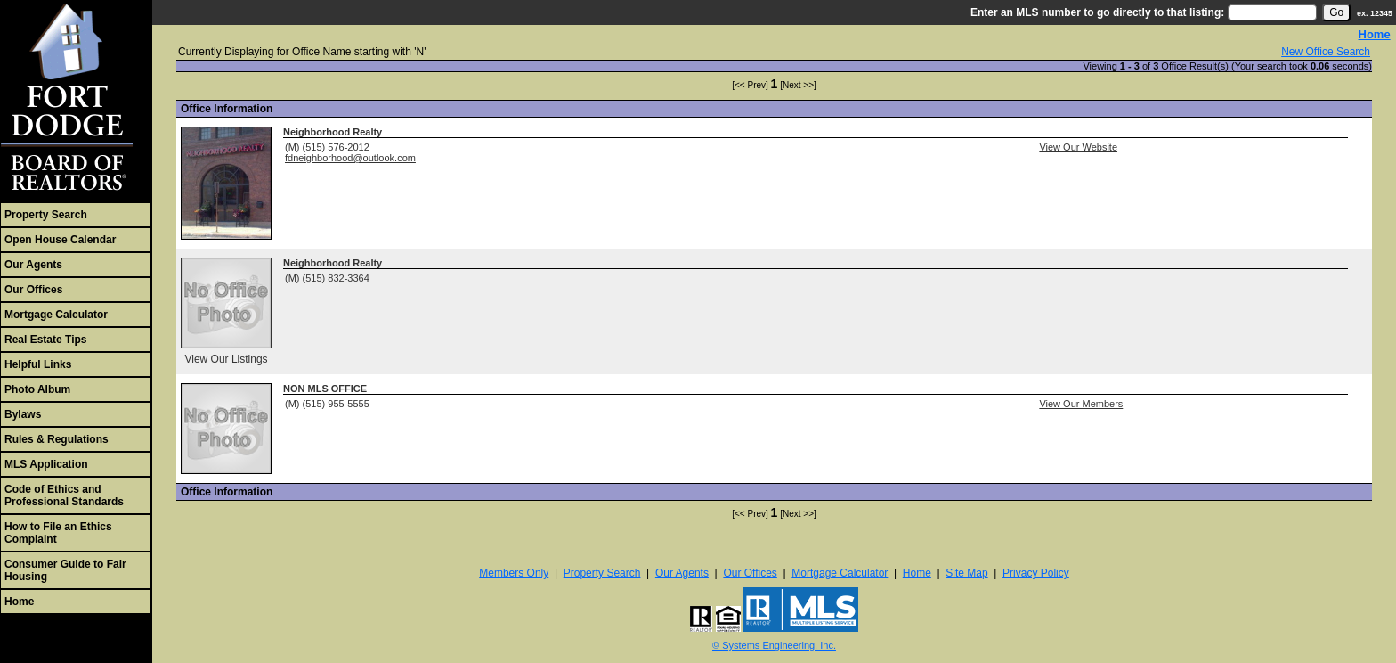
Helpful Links (37, 364)
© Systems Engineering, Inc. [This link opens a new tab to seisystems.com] (774, 645)
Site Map (966, 573)
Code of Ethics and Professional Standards (64, 495)
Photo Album (37, 389)
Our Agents (33, 264)
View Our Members (1081, 403)
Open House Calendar (60, 239)
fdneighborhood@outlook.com (350, 157)
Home (19, 601)
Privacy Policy (1035, 573)
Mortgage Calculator (56, 314)
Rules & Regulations (56, 439)
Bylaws (22, 414)
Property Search (45, 215)
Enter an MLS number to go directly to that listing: (1097, 12)
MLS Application (46, 464)
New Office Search (1325, 51)
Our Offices (33, 289)
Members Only (513, 573)
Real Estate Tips (45, 339)
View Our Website (1078, 147)
